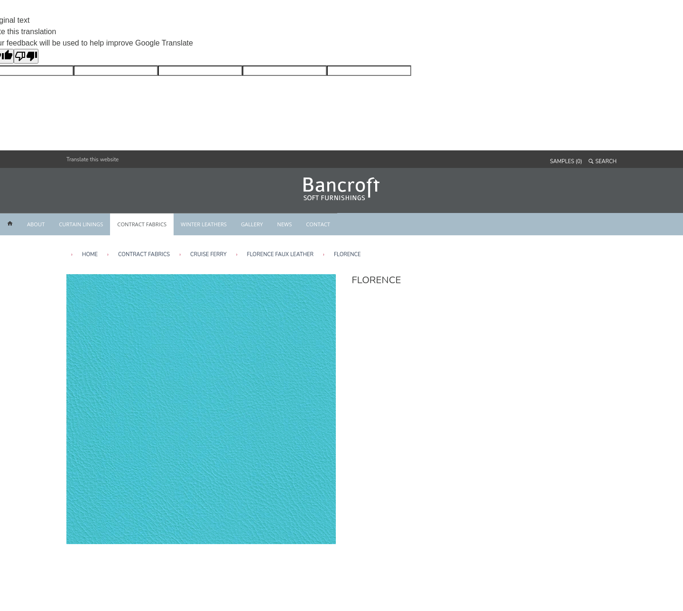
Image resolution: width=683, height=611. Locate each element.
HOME (90, 254)
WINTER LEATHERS (204, 224)
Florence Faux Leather (280, 254)
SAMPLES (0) (566, 161)
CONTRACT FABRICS (141, 224)
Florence (347, 254)
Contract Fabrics (144, 254)
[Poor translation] (26, 56)
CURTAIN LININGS (81, 224)
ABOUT (36, 224)
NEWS (284, 224)
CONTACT (318, 224)
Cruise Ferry (208, 254)
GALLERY (252, 224)
